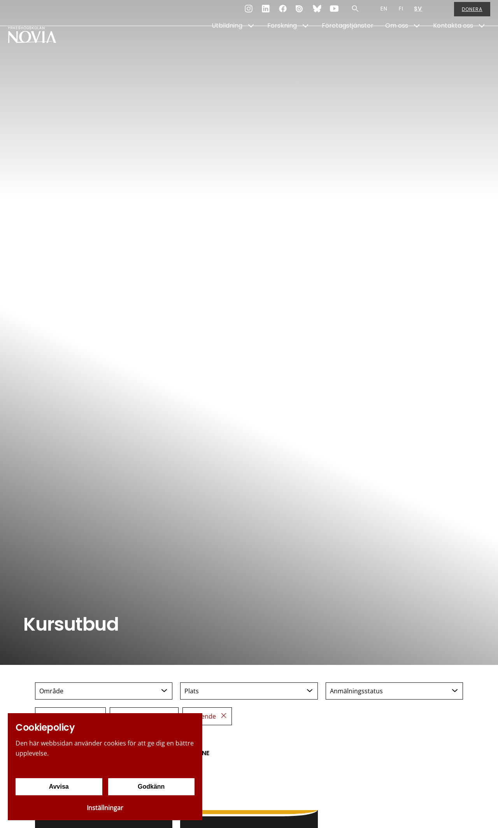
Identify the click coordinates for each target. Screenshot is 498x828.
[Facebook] (282, 13)
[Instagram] (248, 13)
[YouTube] (334, 13)
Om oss (396, 45)
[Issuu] (300, 13)
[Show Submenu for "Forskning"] (305, 45)
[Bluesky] (317, 13)
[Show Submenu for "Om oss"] (416, 45)
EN (384, 13)
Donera (472, 13)
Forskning (282, 45)
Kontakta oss (453, 45)
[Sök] (355, 13)
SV (418, 13)
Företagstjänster (348, 45)
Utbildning (227, 45)
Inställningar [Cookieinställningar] (105, 807)
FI (401, 13)
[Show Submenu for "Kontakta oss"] (481, 45)
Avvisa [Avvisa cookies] (59, 786)
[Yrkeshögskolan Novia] (39, 45)
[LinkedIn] (265, 13)
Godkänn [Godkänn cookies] (151, 786)
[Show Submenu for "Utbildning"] (251, 45)
